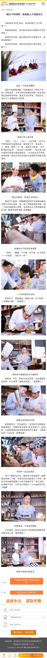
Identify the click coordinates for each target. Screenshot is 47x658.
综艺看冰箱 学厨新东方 (26, 592)
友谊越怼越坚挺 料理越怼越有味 (26, 581)
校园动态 (9, 10)
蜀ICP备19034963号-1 (32, 647)
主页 (3, 10)
